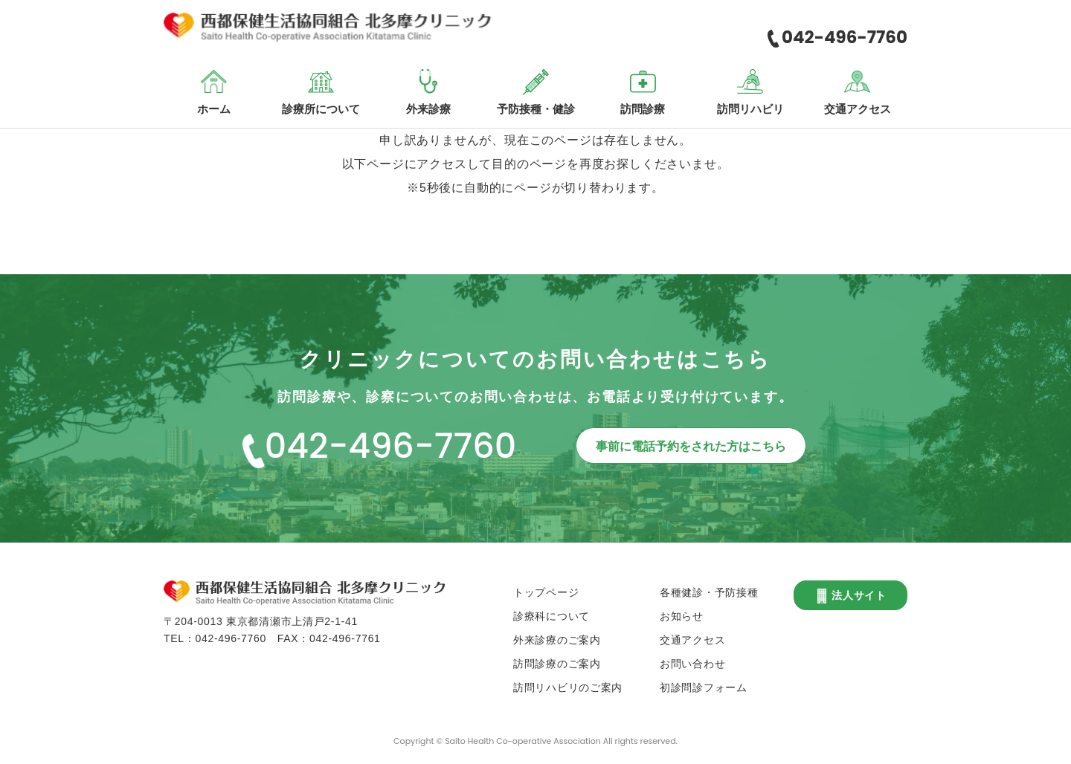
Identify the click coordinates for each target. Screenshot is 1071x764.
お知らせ (682, 616)
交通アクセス (692, 640)
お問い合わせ (692, 664)
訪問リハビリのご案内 (568, 687)
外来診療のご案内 (557, 640)
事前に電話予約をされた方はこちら (691, 446)
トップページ (546, 592)
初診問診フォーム (703, 687)
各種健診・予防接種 (709, 592)
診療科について (551, 616)
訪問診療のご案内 (557, 664)
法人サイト (850, 596)
